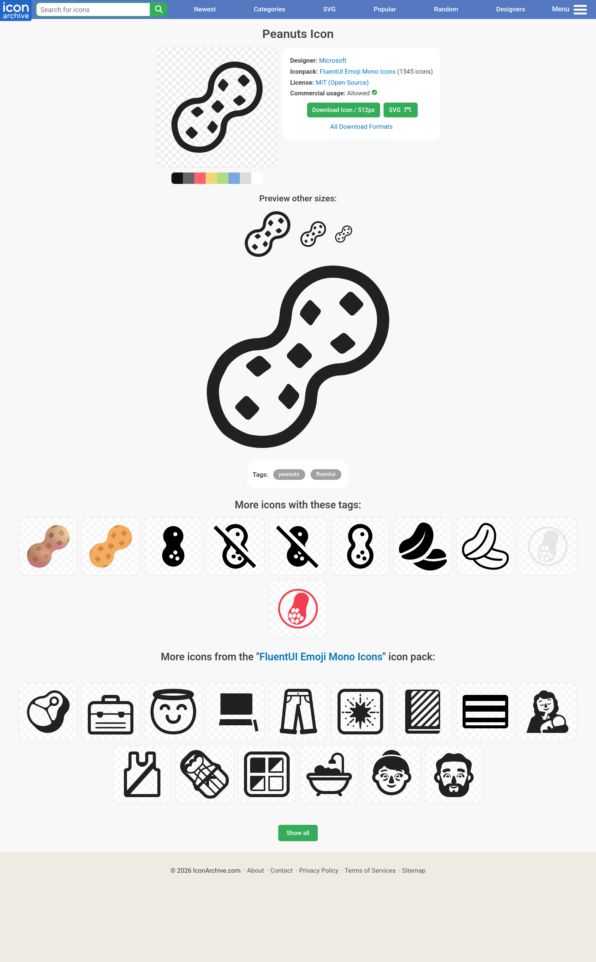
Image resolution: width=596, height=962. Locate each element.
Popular (385, 9)
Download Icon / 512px (343, 110)
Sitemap (414, 870)
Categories (269, 9)
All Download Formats (361, 126)
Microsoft (332, 60)
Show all (298, 833)
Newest (205, 9)
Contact (281, 870)
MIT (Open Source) (342, 82)
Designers (510, 9)
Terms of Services (370, 870)
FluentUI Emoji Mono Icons (358, 71)
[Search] (158, 9)
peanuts (289, 474)
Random (446, 9)
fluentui (326, 474)
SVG (329, 9)
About (255, 870)
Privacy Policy (318, 870)
